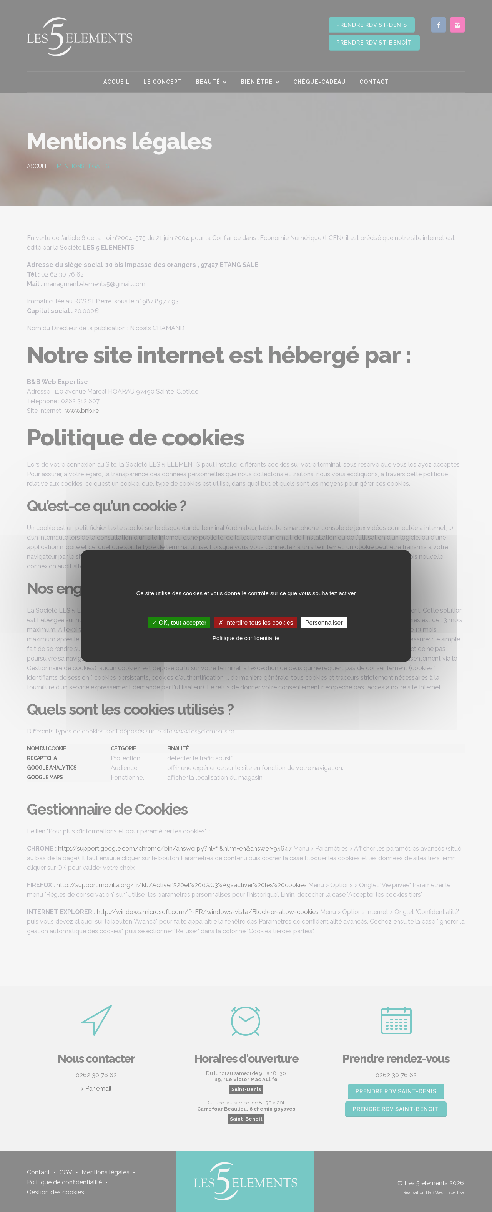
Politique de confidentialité (246, 638)
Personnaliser (324, 622)
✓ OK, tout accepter (179, 622)
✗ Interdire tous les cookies (255, 622)
